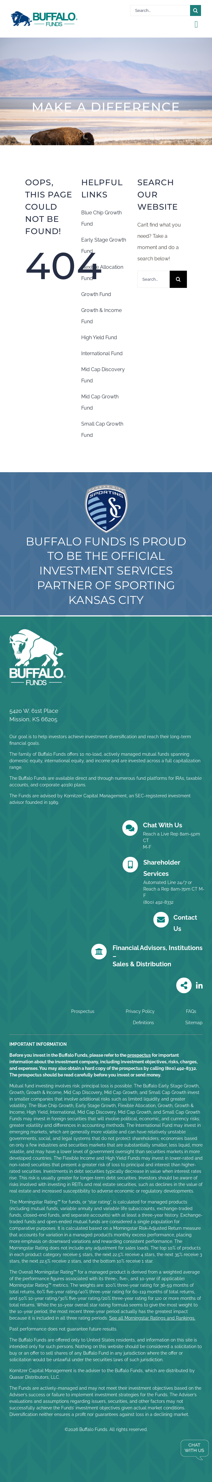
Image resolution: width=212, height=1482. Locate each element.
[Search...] (160, 10)
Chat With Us (162, 825)
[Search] (195, 10)
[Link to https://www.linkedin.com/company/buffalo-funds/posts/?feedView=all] (199, 985)
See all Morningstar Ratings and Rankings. (152, 1318)
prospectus (139, 1055)
